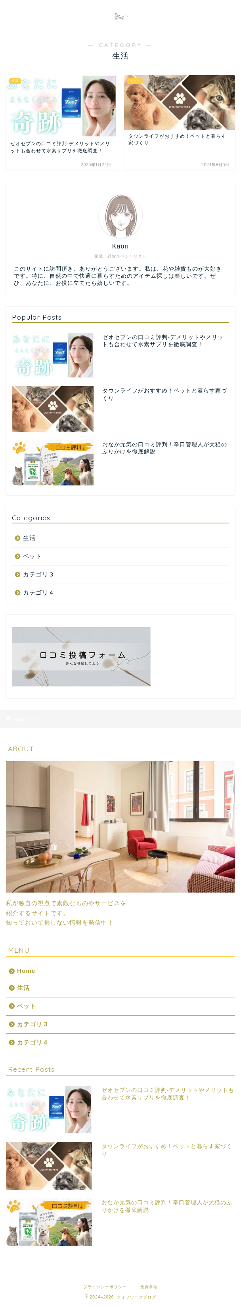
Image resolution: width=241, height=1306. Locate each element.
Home (26, 970)
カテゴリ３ (39, 574)
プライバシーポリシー (105, 1287)
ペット (32, 556)
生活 (29, 538)
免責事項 (149, 1287)
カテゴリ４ (39, 592)
